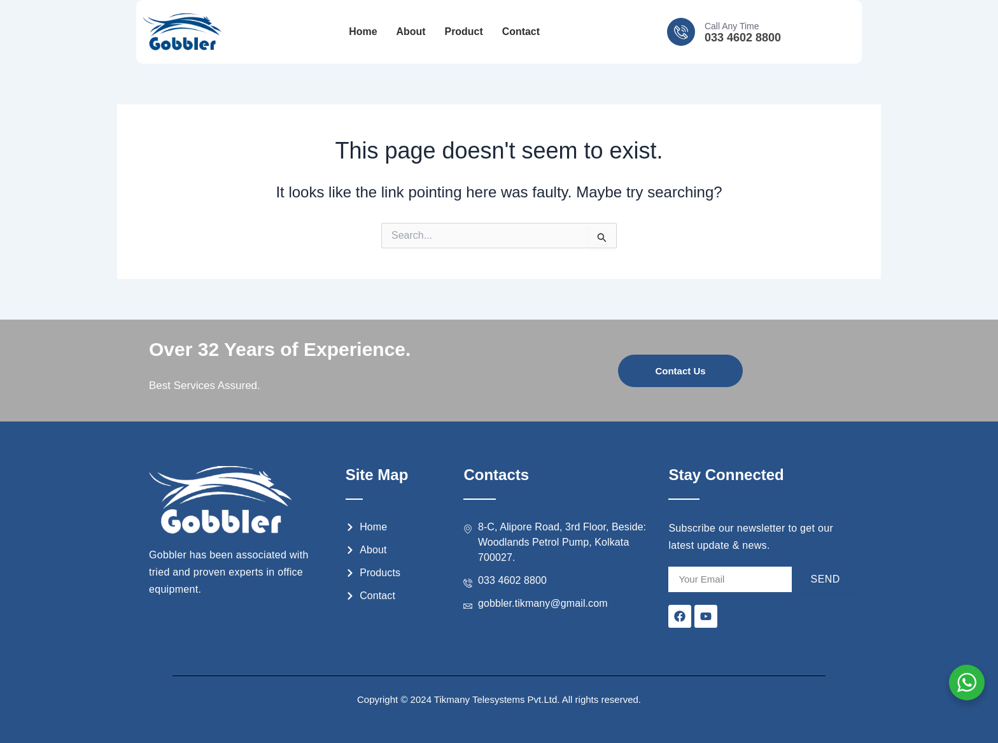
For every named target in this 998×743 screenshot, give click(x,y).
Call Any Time (732, 26)
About (410, 32)
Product (463, 32)
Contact (521, 32)
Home (363, 32)
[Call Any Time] (681, 32)
